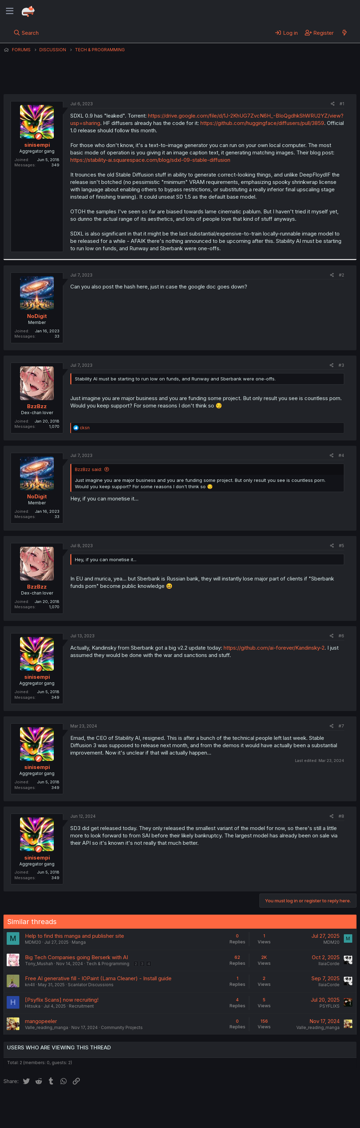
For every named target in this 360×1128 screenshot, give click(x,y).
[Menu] (9, 11)
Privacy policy (176, 1103)
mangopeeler (41, 1021)
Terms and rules (134, 1103)
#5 (341, 545)
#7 (341, 726)
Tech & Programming (107, 963)
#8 (341, 816)
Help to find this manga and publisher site (74, 936)
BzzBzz (37, 406)
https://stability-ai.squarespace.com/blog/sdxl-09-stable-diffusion (150, 160)
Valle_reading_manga (46, 1027)
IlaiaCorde (329, 963)
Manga (79, 942)
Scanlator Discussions (91, 984)
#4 (341, 455)
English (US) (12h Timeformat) (39, 1103)
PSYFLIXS (330, 1006)
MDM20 (33, 942)
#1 (342, 103)
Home (225, 1103)
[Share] (332, 104)
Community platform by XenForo (298, 1112)
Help (205, 1103)
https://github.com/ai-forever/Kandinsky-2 (274, 647)
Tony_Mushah (39, 963)
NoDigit (37, 316)
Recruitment (81, 1006)
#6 (341, 635)
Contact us (95, 1103)
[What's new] (344, 32)
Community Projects (122, 1027)
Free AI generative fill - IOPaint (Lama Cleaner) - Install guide (98, 978)
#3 (341, 365)
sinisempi (165, 80)
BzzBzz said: (88, 469)
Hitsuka (32, 1006)
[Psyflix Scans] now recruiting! (61, 999)
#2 (341, 275)
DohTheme (289, 1118)
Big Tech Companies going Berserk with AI (76, 957)
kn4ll (30, 984)
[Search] (26, 32)
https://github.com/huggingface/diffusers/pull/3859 (262, 123)
